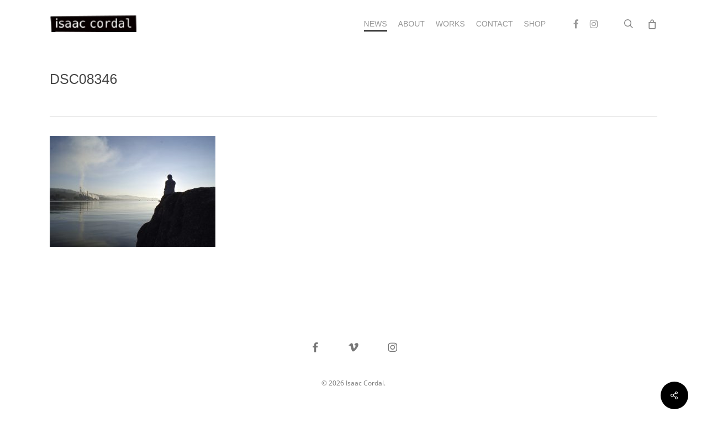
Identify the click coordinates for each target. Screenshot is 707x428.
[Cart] (651, 23)
